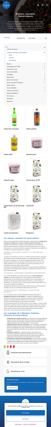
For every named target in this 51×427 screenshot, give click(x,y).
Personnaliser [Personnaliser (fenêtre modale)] (18, 424)
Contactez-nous (12, 387)
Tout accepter (25, 412)
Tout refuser (25, 419)
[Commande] (37, 38)
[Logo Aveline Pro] (25, 402)
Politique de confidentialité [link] (29, 424)
